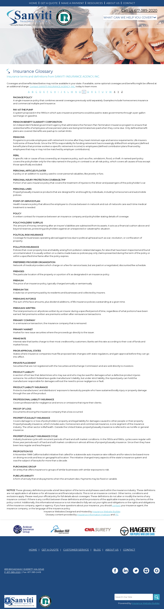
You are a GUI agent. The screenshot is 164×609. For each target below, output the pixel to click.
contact (116, 505)
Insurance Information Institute (93, 514)
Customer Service (76, 549)
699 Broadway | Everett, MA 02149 (24, 569)
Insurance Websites (54, 511)
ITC (117, 514)
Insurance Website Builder (106, 511)
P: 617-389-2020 (12, 572)
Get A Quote (50, 549)
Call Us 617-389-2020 (139, 10)
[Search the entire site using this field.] (133, 597)
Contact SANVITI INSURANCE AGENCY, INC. (52, 86)
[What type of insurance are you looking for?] (130, 17)
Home (33, 549)
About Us (112, 549)
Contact (129, 549)
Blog (97, 549)
